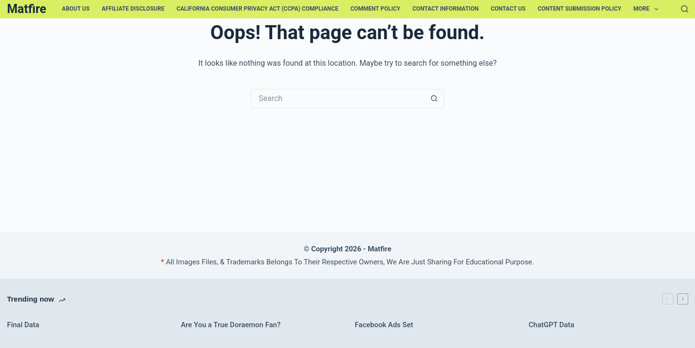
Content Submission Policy (579, 8)
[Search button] (434, 98)
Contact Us (508, 8)
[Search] (684, 9)
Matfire (26, 9)
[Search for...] (338, 98)
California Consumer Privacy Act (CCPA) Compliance (257, 8)
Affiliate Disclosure (133, 8)
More (647, 9)
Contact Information (446, 8)
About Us (75, 8)
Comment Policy (375, 8)
